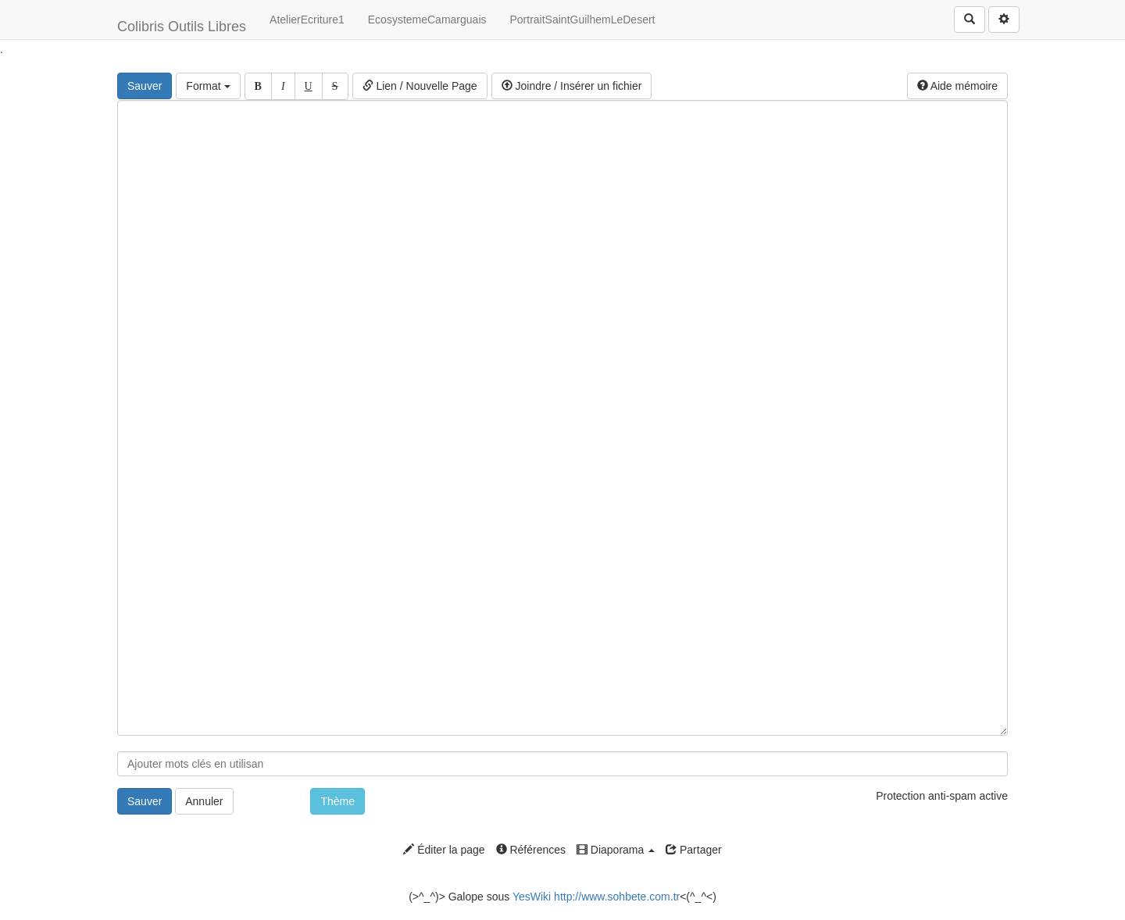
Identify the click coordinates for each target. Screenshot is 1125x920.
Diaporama (616, 849)
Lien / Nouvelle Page (419, 86)
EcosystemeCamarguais (427, 19)
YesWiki (531, 896)
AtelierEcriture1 (307, 19)
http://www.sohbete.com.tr (617, 896)
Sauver (144, 86)
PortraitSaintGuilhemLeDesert (582, 19)
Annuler (204, 801)
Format (208, 86)
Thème (337, 801)
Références (531, 849)
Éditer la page (443, 849)
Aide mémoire (957, 86)
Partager (694, 849)
